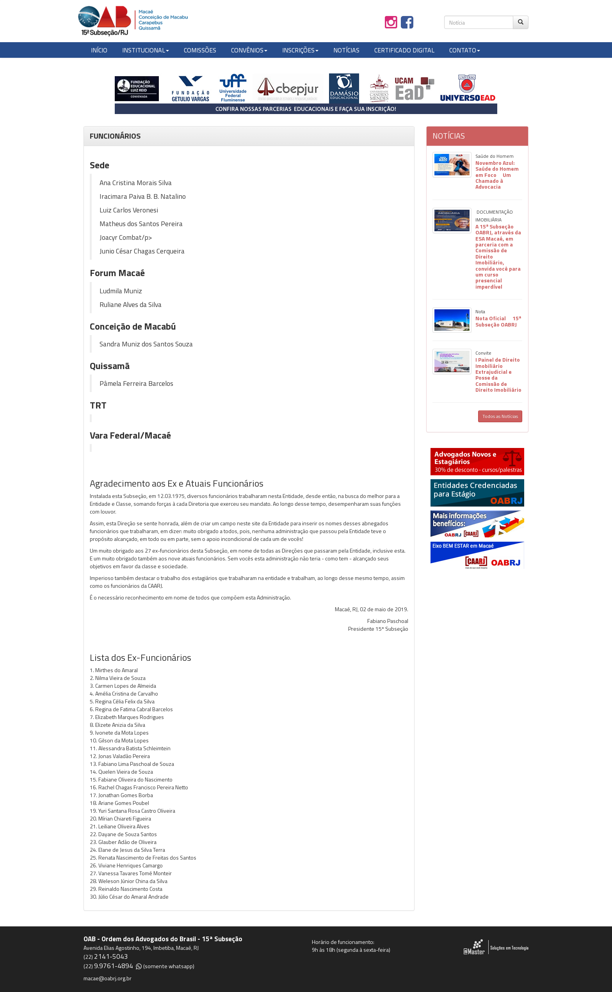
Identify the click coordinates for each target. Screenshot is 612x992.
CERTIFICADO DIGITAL (404, 50)
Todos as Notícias (500, 416)
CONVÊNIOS (249, 50)
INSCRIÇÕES (300, 50)
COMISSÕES (200, 50)
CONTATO (464, 50)
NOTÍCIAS (346, 50)
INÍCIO (99, 50)
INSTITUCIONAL (145, 50)
